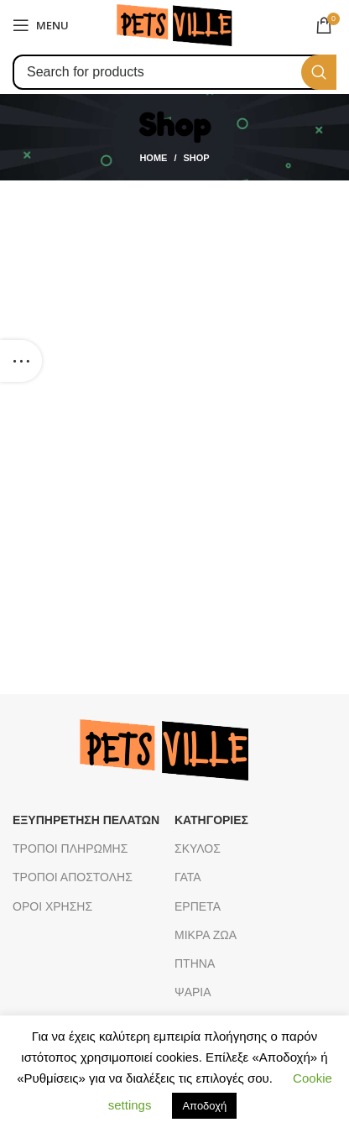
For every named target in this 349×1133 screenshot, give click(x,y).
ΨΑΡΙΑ (192, 992)
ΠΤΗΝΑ (194, 963)
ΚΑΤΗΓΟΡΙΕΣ (211, 820)
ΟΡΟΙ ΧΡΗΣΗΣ (52, 906)
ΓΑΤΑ (187, 877)
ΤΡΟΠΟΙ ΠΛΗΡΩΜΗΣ (70, 848)
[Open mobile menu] (40, 25)
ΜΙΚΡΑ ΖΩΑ (205, 935)
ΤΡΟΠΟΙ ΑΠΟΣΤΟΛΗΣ (73, 877)
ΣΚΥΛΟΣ (197, 848)
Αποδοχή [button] (204, 1105)
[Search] (174, 72)
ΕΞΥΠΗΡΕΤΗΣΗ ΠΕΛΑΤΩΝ (86, 820)
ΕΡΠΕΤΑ (197, 906)
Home (153, 158)
